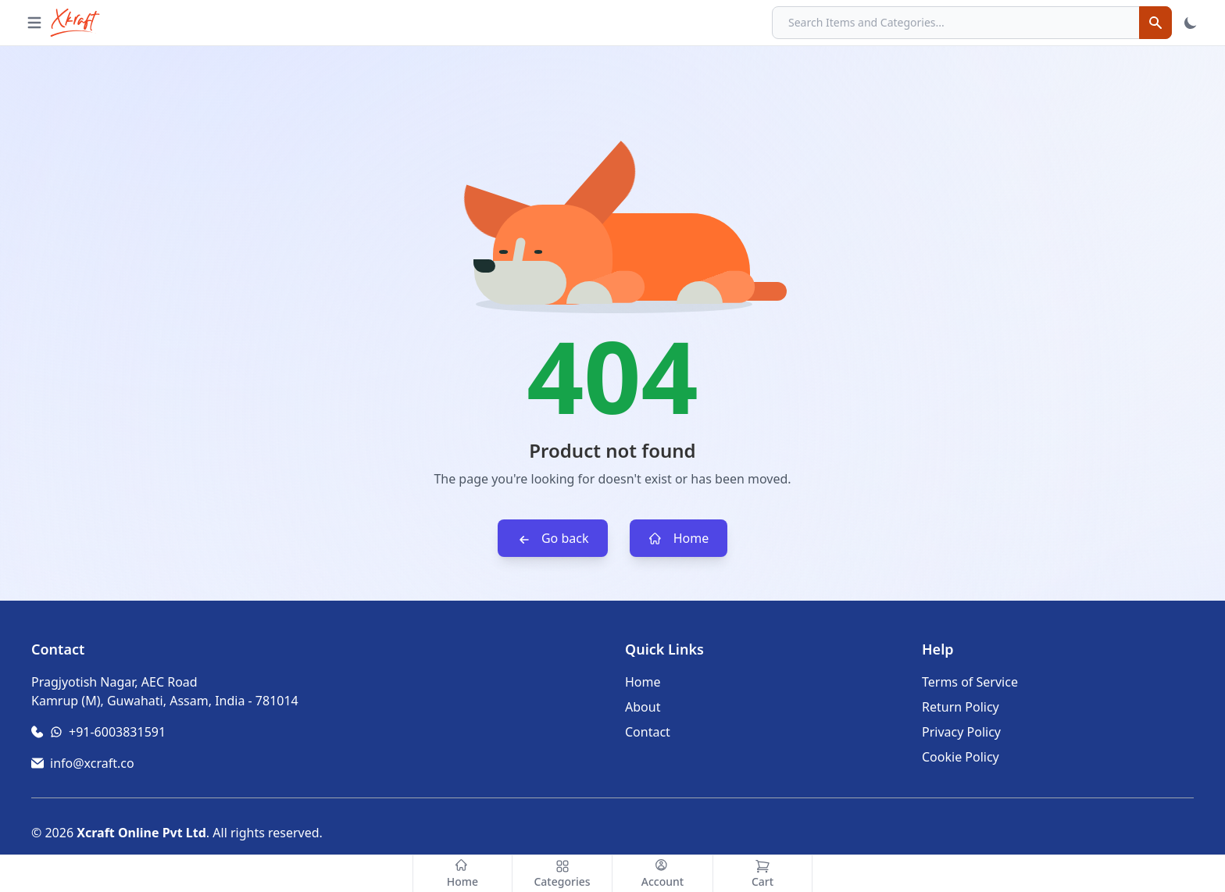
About (642, 706)
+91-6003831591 (117, 731)
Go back (552, 539)
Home (678, 539)
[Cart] (762, 873)
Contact (647, 731)
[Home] (462, 873)
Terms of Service (970, 681)
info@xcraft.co (92, 763)
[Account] (662, 873)
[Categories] (562, 873)
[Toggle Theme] (1190, 22)
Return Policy (960, 706)
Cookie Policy (960, 756)
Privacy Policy (961, 731)
